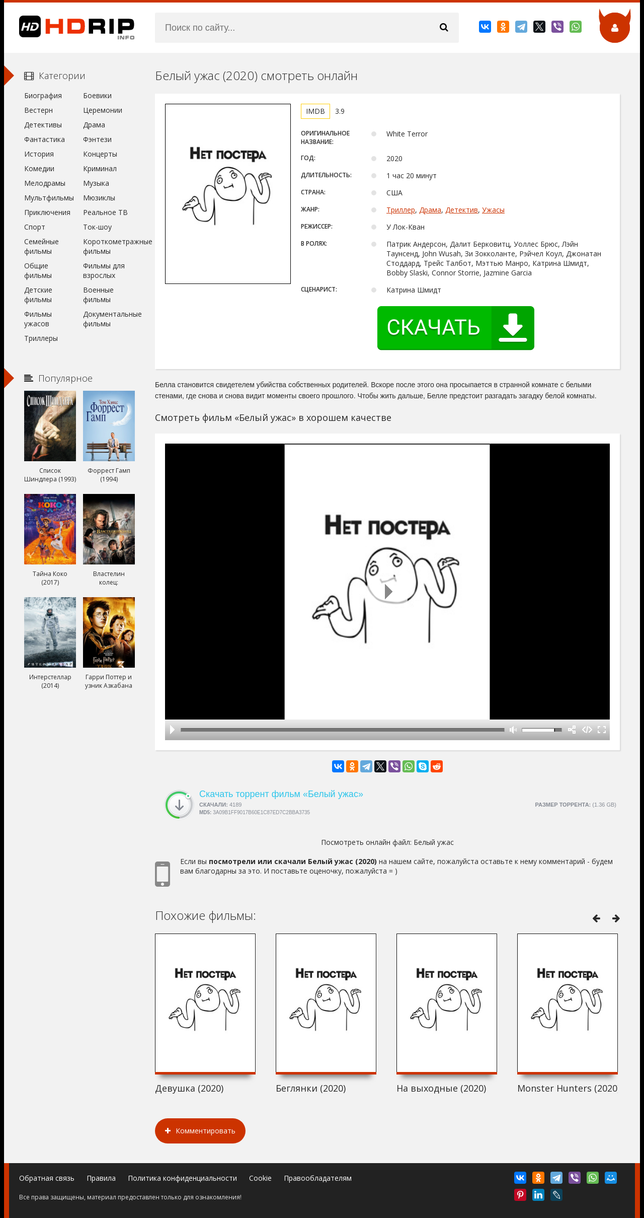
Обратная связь (46, 1178)
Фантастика (44, 139)
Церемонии (102, 110)
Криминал (100, 168)
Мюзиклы (99, 197)
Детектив (461, 209)
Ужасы (493, 209)
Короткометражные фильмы (109, 246)
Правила (101, 1178)
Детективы (43, 124)
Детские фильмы (38, 294)
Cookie (260, 1178)
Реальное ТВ (105, 212)
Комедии (39, 168)
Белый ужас (434, 842)
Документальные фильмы (109, 318)
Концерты (100, 154)
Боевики (97, 95)
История (39, 154)
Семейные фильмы (41, 246)
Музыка (96, 183)
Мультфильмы (49, 197)
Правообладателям (318, 1178)
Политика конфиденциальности (182, 1178)
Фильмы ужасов (38, 318)
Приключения (47, 212)
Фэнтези (97, 139)
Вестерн (38, 110)
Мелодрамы (44, 183)
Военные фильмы (98, 294)
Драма (430, 209)
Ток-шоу (97, 227)
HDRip (69, 28)
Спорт (34, 227)
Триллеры (41, 338)
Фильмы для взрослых (104, 270)
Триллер (400, 209)
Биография (43, 95)
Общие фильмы (38, 270)
